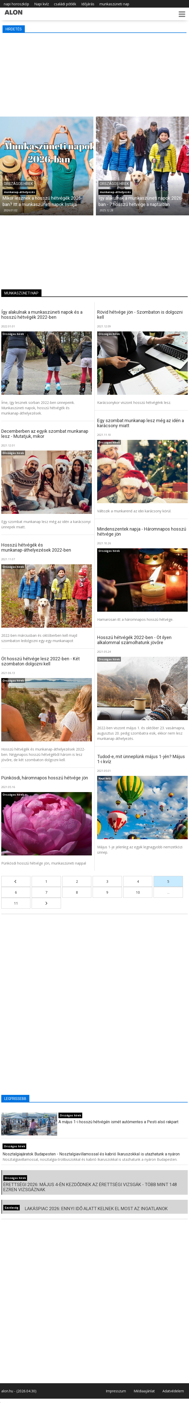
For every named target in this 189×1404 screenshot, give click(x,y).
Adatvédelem (173, 1391)
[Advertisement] (94, 73)
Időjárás (87, 4)
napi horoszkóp (16, 4)
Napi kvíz (41, 4)
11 (16, 903)
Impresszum (116, 1391)
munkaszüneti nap (114, 4)
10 (138, 892)
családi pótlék (65, 4)
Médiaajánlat (144, 1391)
